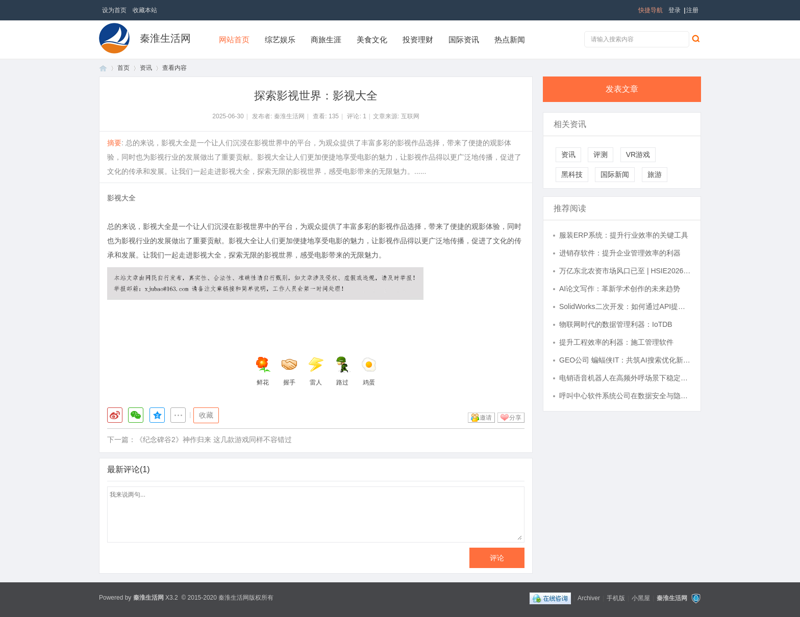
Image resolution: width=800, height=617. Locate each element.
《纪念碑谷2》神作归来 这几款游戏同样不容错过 (214, 439)
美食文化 (372, 39)
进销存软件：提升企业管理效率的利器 (620, 253)
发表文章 (622, 89)
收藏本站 (145, 10)
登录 (674, 10)
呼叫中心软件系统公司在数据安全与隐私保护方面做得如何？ (625, 396)
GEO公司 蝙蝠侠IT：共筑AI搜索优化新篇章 (625, 360)
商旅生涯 (326, 39)
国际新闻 (615, 174)
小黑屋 (641, 598)
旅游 (654, 174)
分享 (515, 417)
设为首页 (114, 10)
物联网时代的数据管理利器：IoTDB (615, 324)
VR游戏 (638, 154)
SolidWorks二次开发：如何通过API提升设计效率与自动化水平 (625, 306)
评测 (600, 154)
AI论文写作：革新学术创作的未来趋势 (619, 289)
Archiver (589, 598)
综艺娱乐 (280, 39)
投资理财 (418, 39)
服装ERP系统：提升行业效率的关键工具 (623, 235)
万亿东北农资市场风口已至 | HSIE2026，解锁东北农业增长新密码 (625, 271)
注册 (692, 10)
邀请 (486, 417)
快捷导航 (650, 10)
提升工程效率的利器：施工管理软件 (616, 342)
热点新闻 (509, 39)
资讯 (146, 67)
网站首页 (234, 39)
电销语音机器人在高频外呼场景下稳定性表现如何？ (625, 378)
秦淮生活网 (165, 38)
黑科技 (572, 174)
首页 (103, 68)
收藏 (206, 415)
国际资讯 (463, 39)
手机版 (616, 598)
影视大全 (121, 198)
